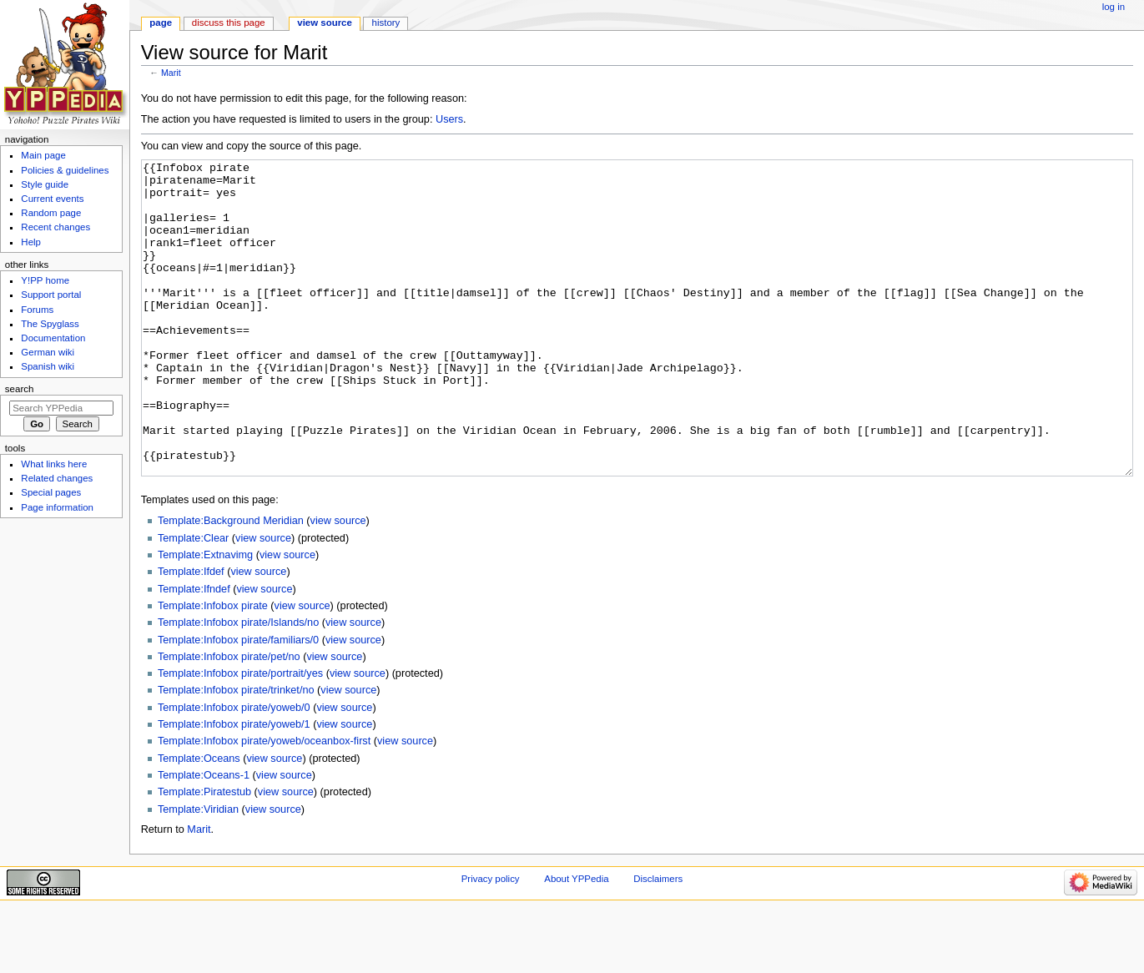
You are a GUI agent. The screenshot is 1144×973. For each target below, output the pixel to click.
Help (31, 242)
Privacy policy (490, 941)
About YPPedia (576, 941)
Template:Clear (193, 601)
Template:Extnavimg (205, 617)
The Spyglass (49, 324)
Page (160, 23)
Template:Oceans (199, 821)
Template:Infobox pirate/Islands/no (238, 685)
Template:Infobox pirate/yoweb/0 (234, 770)
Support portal (51, 295)
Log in (1113, 7)
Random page (51, 213)
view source (338, 583)
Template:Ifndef (194, 652)
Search (19, 389)
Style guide (44, 184)
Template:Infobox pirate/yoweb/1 (234, 787)
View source (324, 23)
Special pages (51, 492)
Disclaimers (658, 941)
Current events (52, 199)
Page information (57, 507)
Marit (171, 73)
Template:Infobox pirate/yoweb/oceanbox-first (264, 803)
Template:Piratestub (204, 854)
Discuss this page (228, 23)
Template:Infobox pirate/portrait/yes (240, 736)
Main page (43, 155)
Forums (37, 310)
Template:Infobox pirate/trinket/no (236, 753)
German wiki (47, 352)
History (386, 23)
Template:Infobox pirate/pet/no (229, 719)
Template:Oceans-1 (203, 838)
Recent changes (55, 227)
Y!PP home (45, 280)
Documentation (53, 338)
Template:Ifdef (191, 634)
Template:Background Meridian (231, 583)
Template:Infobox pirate (213, 668)
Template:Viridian (198, 872)
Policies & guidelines (64, 170)
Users (449, 119)
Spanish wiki (47, 366)
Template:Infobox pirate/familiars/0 (238, 702)
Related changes (57, 478)
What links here (54, 464)
